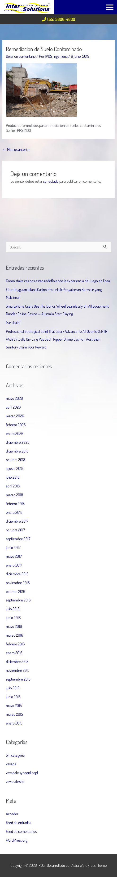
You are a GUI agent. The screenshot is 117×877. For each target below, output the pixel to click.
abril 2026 (13, 407)
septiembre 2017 (18, 538)
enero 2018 (14, 512)
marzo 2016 (14, 635)
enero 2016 (14, 652)
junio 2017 (13, 547)
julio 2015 (12, 687)
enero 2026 (14, 433)
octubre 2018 (15, 459)
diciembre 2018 (17, 450)
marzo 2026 (15, 415)
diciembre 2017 (17, 521)
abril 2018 (13, 485)
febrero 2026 (16, 424)
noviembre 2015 (18, 670)
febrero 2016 (15, 643)
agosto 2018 (14, 468)
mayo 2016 (14, 626)
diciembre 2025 (17, 442)
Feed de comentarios (21, 831)
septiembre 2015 (18, 679)
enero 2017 (14, 564)
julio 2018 (12, 477)
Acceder (12, 813)
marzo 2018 (14, 494)
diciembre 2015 (17, 661)
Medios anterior (16, 149)
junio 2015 (13, 696)
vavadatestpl (15, 781)
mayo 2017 (14, 556)
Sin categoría (15, 755)
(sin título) (13, 322)
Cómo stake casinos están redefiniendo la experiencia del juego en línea (58, 280)
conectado (51, 181)
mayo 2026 (14, 398)
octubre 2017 (15, 529)
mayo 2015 (14, 705)
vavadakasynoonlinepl (22, 772)
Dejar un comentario (21, 56)
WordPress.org (16, 840)
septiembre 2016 (18, 599)
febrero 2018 (15, 503)
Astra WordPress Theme (89, 865)
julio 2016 (13, 608)
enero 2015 (14, 722)
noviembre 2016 (18, 582)
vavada (11, 763)
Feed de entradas (18, 822)
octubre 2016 (15, 591)
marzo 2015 (14, 714)
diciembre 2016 (17, 573)
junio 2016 (13, 617)
